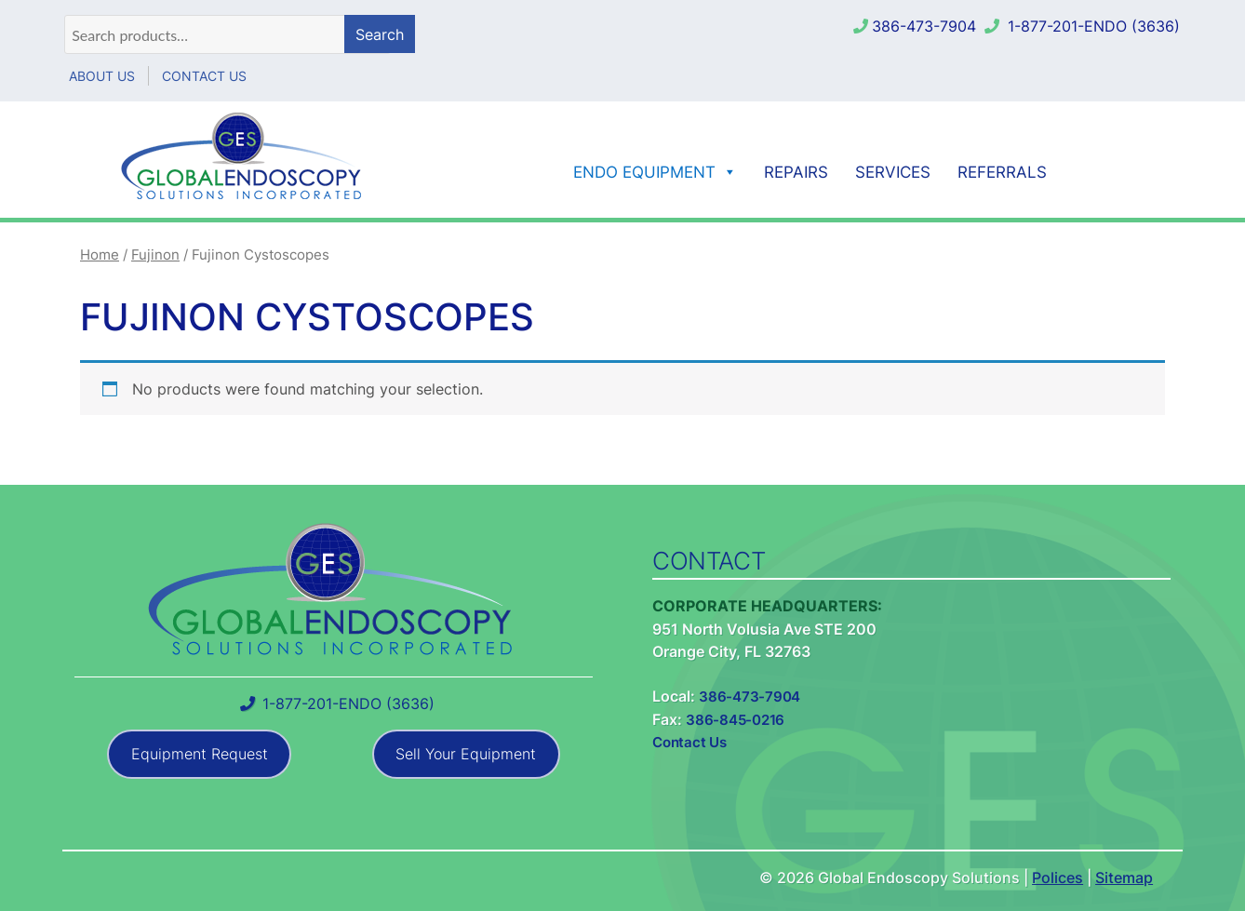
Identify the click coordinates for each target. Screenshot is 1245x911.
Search (379, 34)
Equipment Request (199, 753)
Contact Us (204, 76)
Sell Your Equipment (465, 753)
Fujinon (155, 255)
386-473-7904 (924, 26)
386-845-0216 (735, 720)
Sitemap (1124, 877)
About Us (102, 76)
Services (892, 172)
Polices (1057, 877)
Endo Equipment (655, 172)
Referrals (1002, 172)
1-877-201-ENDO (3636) (1094, 26)
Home (99, 255)
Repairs (796, 172)
